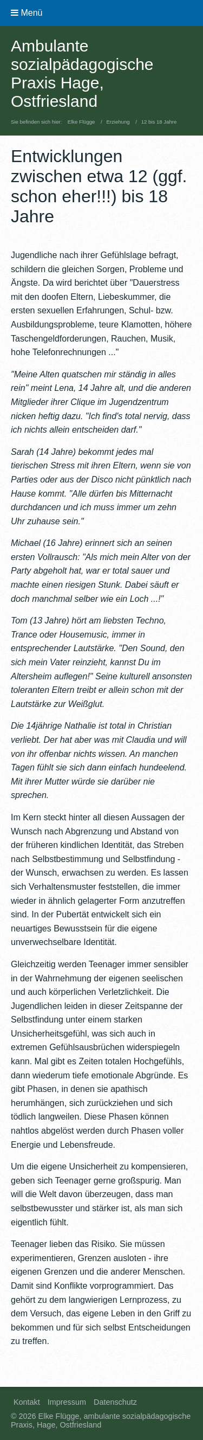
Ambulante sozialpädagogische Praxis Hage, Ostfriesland (82, 73)
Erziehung (117, 122)
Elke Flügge (81, 122)
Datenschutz (115, 1402)
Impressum (67, 1402)
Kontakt (27, 1402)
